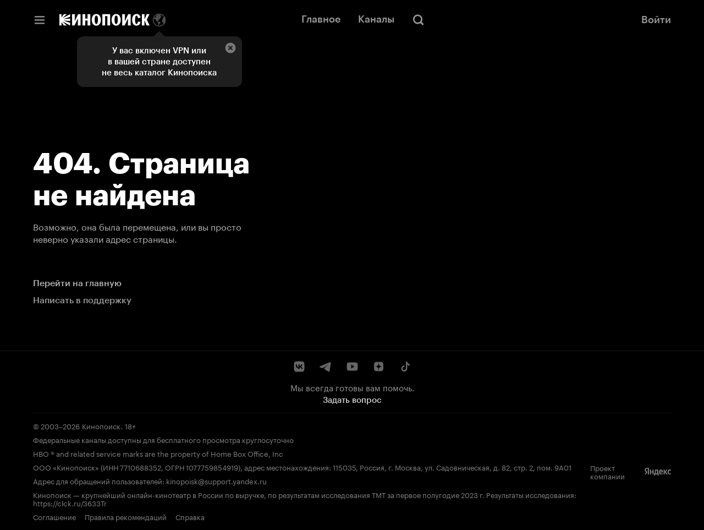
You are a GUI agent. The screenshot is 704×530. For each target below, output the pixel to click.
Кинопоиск (101, 425)
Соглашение (54, 516)
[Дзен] (378, 366)
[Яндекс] (658, 471)
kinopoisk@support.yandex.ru (216, 480)
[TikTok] (404, 366)
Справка (190, 516)
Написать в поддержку (82, 300)
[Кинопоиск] (104, 20)
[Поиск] (418, 19)
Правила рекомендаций (126, 516)
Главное (320, 19)
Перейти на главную (77, 283)
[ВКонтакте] (299, 366)
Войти (656, 20)
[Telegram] (325, 366)
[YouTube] (352, 366)
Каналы (376, 19)
